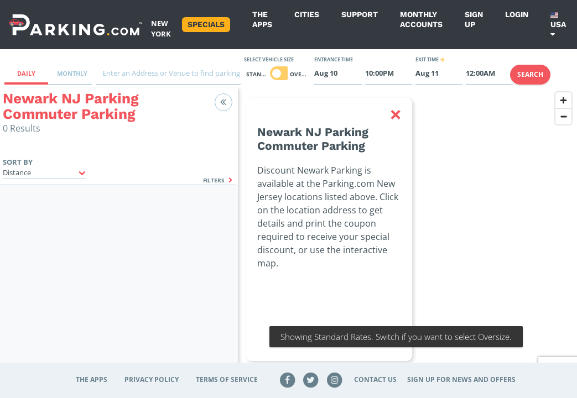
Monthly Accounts (421, 19)
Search (530, 74)
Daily (26, 73)
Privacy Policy (151, 379)
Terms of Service (227, 379)
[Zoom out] (563, 116)
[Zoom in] (563, 100)
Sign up (474, 19)
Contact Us (375, 379)
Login (516, 14)
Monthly (72, 73)
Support (359, 14)
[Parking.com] (75, 24)
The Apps (262, 19)
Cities (306, 14)
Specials (206, 24)
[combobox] (168, 76)
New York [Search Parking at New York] (161, 28)
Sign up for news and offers (461, 379)
